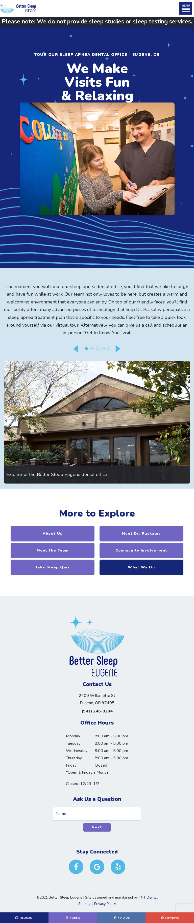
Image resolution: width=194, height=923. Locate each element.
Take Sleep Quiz (52, 567)
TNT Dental (148, 897)
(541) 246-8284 (97, 711)
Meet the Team (52, 550)
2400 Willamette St (97, 700)
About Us (53, 533)
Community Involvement (141, 550)
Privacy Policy (105, 903)
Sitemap (84, 903)
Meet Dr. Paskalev (141, 533)
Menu (186, 8)
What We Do (141, 567)
